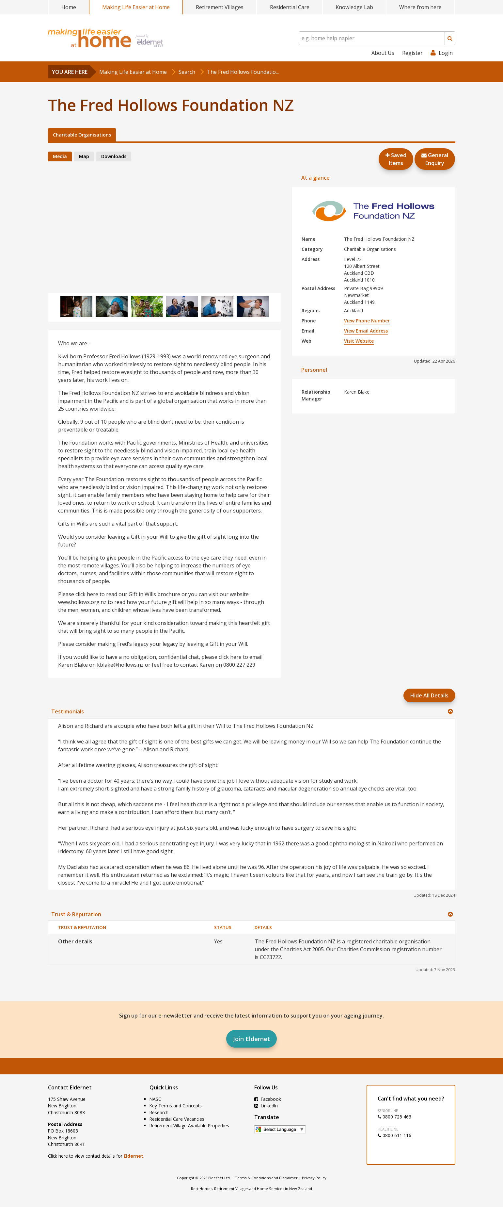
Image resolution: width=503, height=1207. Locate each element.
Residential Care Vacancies (176, 1119)
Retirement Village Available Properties (189, 1125)
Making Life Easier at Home (136, 7)
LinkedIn (266, 1105)
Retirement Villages (220, 7)
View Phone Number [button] (367, 321)
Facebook (267, 1099)
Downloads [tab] (113, 156)
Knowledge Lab (354, 7)
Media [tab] (60, 156)
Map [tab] (84, 156)
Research (158, 1112)
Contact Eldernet (70, 1087)
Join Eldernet (251, 1039)
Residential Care (289, 7)
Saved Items (395, 159)
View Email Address (366, 331)
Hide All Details (429, 695)
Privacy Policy (314, 1177)
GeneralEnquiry (434, 159)
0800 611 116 (394, 1135)
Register (412, 53)
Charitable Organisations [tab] (82, 135)
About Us (382, 53)
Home (68, 7)
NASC (155, 1099)
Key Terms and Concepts (175, 1105)
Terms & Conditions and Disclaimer (266, 1177)
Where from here (420, 7)
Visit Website (359, 341)
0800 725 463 (394, 1117)
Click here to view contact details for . (96, 1156)
